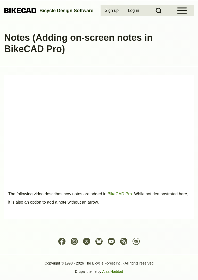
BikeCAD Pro (120, 194)
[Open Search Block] (158, 10)
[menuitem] (112, 10)
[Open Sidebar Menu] (182, 10)
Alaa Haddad (112, 271)
